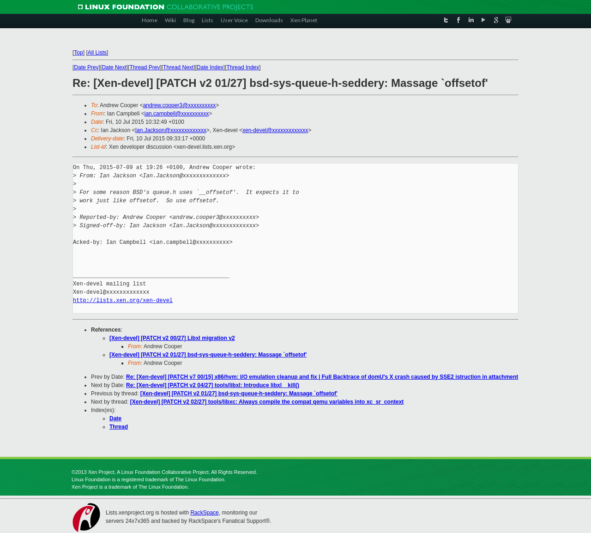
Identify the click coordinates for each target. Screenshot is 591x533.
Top (78, 52)
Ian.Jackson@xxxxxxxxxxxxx (170, 130)
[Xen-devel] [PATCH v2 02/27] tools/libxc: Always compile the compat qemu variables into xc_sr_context (267, 402)
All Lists (97, 52)
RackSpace (204, 512)
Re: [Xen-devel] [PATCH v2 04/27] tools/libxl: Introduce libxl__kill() (212, 385)
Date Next (114, 67)
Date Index (210, 67)
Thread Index (243, 67)
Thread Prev (144, 67)
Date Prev (86, 67)
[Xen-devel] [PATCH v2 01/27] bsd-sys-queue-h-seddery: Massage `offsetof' (208, 354)
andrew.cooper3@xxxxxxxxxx (179, 105)
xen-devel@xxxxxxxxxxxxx (275, 130)
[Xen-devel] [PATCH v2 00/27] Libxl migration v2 (172, 338)
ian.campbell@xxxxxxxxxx (177, 113)
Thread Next (178, 67)
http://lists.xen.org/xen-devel (123, 300)
